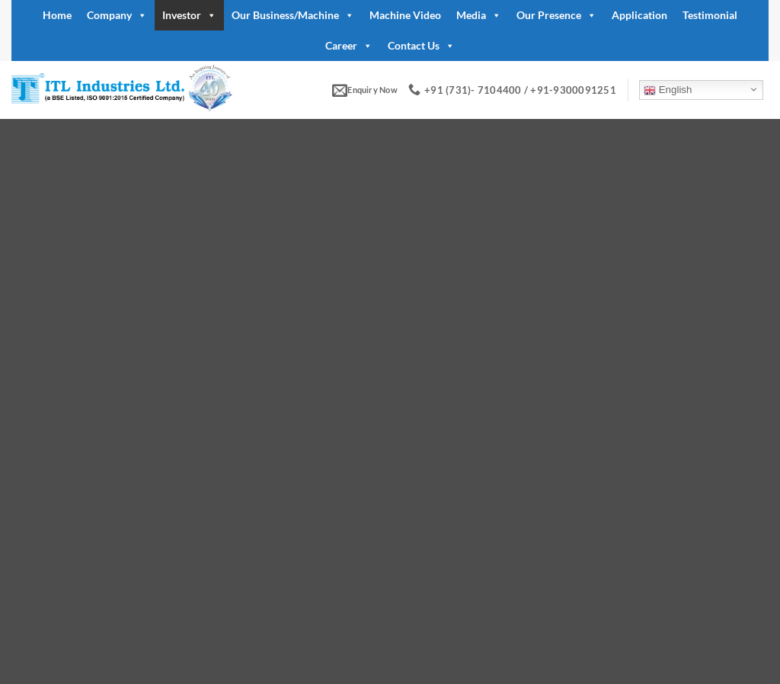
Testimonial (709, 14)
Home (57, 14)
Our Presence (556, 15)
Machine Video (405, 14)
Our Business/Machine (293, 15)
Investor (189, 15)
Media (478, 15)
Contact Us (421, 46)
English (668, 90)
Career (348, 46)
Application (639, 14)
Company (117, 15)
